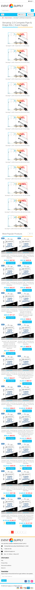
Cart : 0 (30, 14)
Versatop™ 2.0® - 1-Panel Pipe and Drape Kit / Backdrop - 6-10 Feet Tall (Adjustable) (9, 256)
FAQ (2, 560)
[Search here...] (16, 10)
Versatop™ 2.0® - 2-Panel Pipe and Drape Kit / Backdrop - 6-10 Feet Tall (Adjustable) (26, 343)
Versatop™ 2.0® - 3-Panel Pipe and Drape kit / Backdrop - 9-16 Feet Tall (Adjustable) (26, 489)
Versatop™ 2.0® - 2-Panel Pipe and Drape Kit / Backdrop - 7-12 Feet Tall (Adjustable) (9, 374)
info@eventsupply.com (9, 551)
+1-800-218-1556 (7, 548)
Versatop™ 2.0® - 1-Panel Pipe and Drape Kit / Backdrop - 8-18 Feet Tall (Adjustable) (9, 311)
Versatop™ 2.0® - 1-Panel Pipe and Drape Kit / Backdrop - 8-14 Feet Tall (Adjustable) (9, 284)
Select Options (10, 263)
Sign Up (4, 580)
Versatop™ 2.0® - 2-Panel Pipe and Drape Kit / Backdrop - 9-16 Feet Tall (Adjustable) (9, 404)
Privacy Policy (4, 563)
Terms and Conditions (6, 565)
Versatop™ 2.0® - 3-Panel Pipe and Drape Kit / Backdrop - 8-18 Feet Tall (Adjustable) (9, 516)
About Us (3, 568)
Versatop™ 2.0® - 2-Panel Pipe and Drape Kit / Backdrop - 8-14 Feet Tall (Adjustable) (9, 432)
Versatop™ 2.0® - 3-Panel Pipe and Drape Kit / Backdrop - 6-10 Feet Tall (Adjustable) (9, 462)
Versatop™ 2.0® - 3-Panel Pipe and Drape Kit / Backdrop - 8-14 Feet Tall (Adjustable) (9, 489)
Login (30, 1)
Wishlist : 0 (22, 14)
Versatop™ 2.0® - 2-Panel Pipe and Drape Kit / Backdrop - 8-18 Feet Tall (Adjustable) (26, 404)
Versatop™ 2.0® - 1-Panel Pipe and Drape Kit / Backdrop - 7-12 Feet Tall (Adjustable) (26, 256)
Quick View (9, 252)
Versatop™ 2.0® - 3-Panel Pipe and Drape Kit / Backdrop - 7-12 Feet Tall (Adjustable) (26, 462)
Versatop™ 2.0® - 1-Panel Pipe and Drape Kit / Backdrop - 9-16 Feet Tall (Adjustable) (26, 284)
